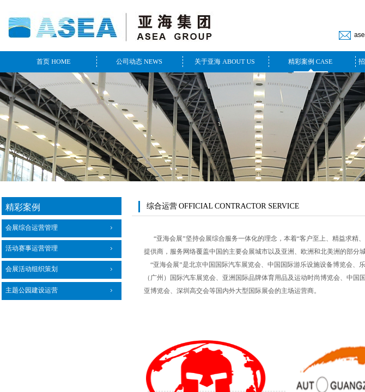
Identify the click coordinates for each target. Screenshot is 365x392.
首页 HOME (53, 61)
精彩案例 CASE (310, 61)
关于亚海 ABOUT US (224, 61)
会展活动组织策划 (31, 269)
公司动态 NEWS (139, 61)
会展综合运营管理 (31, 227)
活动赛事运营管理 (31, 248)
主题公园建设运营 (31, 290)
